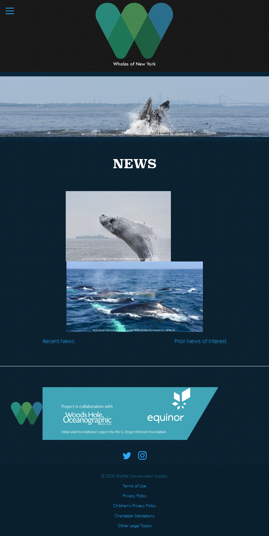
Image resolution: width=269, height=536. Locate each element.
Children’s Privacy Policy (134, 505)
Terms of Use (134, 485)
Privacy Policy (135, 495)
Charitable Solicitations (134, 515)
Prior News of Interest (200, 341)
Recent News (59, 341)
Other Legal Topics (135, 525)
